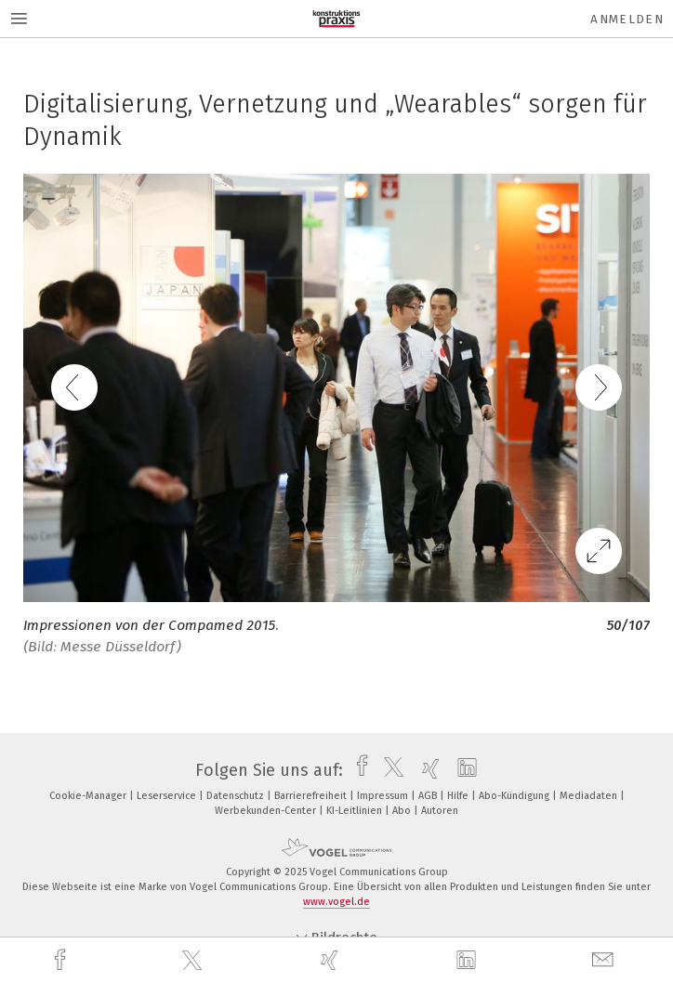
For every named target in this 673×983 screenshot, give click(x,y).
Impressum (384, 796)
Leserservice (168, 796)
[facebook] (62, 960)
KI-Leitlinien (355, 811)
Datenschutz (236, 796)
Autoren (439, 811)
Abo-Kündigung (515, 796)
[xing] (332, 960)
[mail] (605, 960)
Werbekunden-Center (267, 811)
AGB (429, 796)
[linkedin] (468, 961)
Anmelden (627, 19)
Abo (403, 811)
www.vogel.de (336, 902)
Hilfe (459, 796)
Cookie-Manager (89, 796)
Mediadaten (590, 796)
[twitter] (194, 961)
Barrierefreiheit (312, 796)
